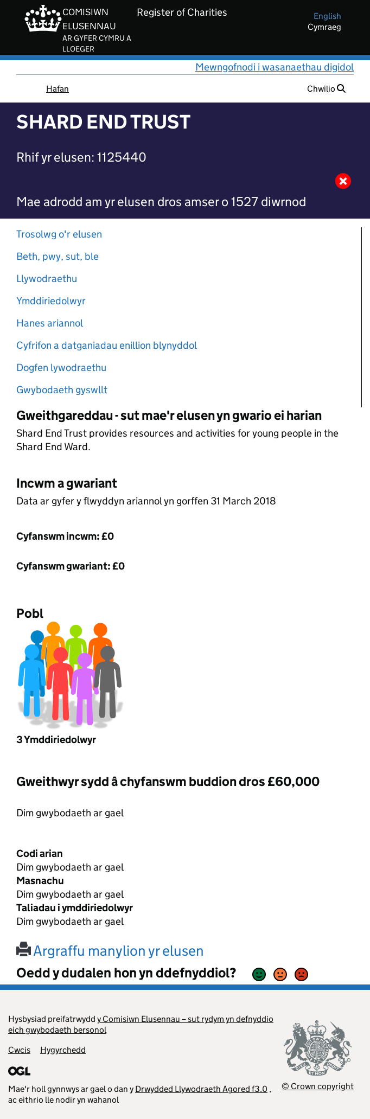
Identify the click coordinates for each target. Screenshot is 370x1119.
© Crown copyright (318, 1086)
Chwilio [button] (326, 89)
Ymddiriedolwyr (51, 301)
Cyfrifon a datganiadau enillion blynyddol (106, 345)
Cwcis (19, 1050)
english (327, 16)
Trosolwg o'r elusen (59, 234)
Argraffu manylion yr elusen (110, 951)
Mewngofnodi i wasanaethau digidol (274, 67)
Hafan (57, 89)
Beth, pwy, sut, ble (57, 256)
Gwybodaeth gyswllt (61, 389)
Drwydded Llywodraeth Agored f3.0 (201, 1089)
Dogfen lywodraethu (61, 367)
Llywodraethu (46, 278)
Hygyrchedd (63, 1050)
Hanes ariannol (49, 323)
